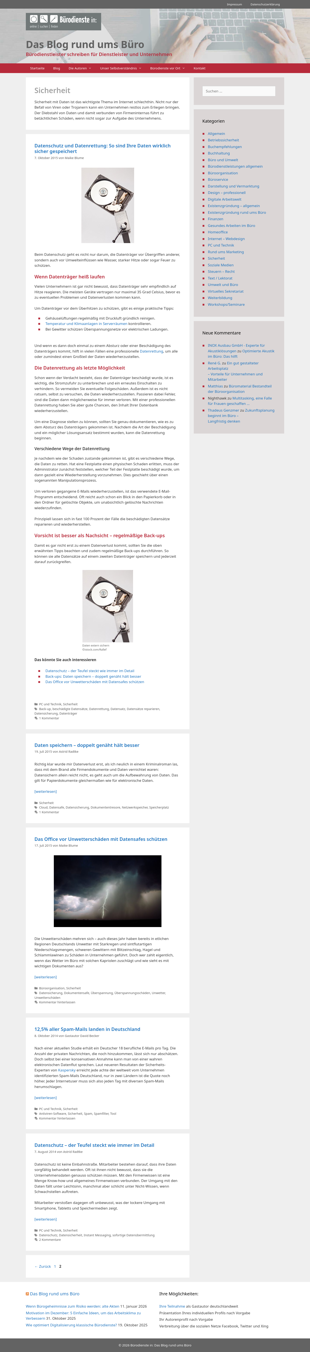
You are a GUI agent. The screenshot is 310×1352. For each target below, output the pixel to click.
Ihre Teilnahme (172, 1306)
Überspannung (102, 993)
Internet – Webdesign (226, 238)
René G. (214, 363)
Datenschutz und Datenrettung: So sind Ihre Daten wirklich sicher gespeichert (102, 148)
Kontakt (200, 68)
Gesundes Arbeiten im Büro (231, 225)
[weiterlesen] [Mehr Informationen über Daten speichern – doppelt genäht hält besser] (45, 791)
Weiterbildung (220, 297)
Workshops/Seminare (226, 304)
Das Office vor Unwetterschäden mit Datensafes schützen (94, 681)
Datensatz (118, 709)
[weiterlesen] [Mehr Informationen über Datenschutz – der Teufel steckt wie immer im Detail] (45, 1219)
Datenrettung (151, 351)
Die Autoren (82, 68)
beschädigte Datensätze (70, 709)
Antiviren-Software (52, 1114)
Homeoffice (218, 231)
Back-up (45, 709)
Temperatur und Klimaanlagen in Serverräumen (86, 323)
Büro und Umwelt (223, 159)
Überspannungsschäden (132, 993)
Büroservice (218, 179)
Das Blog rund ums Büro (54, 1294)
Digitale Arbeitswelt (225, 199)
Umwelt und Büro (223, 284)
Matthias (215, 386)
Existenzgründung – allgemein (234, 205)
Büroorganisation (52, 988)
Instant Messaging (97, 1235)
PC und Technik (50, 704)
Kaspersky (67, 1070)
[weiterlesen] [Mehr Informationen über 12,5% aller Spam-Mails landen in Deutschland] (45, 1097)
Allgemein (216, 133)
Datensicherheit (70, 1235)
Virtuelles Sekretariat (226, 291)
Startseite (37, 68)
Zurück (42, 1266)
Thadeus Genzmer (223, 410)
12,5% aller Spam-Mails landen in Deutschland (87, 1029)
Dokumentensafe (76, 993)
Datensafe (56, 807)
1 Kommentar (49, 718)
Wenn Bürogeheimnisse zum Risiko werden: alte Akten (72, 1306)
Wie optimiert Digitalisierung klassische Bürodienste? (71, 1324)
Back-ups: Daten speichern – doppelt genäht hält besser (93, 676)
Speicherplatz (159, 807)
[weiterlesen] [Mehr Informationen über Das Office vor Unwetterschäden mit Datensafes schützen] (45, 976)
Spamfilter (101, 1114)
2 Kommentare (50, 1240)
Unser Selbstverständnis (123, 68)
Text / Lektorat (220, 278)
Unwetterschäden (47, 998)
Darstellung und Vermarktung (233, 186)
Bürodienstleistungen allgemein (235, 166)
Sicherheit (70, 704)
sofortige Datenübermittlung (133, 1235)
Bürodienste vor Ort (169, 68)
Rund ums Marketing (226, 251)
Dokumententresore (105, 807)
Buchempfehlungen (225, 146)
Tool (113, 1114)
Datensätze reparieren (143, 709)
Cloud (43, 807)
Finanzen (215, 218)
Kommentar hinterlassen (57, 1002)
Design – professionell (227, 192)
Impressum (234, 4)
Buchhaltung (219, 153)
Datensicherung (46, 713)
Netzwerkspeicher (135, 807)
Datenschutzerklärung (265, 4)
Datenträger (68, 713)
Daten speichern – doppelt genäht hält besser (87, 745)
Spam (88, 1114)
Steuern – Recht (221, 271)
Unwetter (158, 993)
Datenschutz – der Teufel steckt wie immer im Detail (89, 670)
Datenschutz (48, 1235)
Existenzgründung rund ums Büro (237, 212)
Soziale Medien (221, 264)
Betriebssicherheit (223, 139)
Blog (56, 68)
